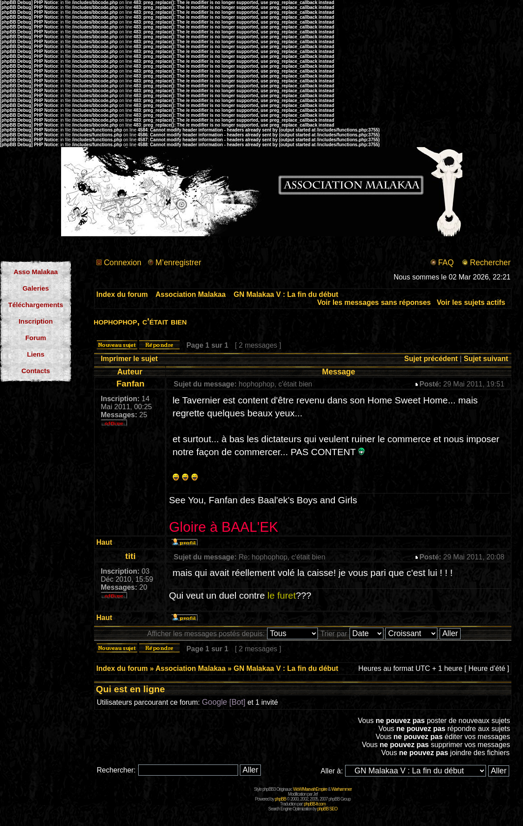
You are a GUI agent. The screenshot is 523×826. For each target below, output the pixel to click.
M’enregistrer (179, 262)
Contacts (35, 370)
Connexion (122, 262)
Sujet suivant (486, 358)
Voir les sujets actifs (471, 302)
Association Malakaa (191, 294)
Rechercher (490, 262)
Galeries (35, 288)
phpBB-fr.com (315, 803)
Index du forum (122, 294)
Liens (35, 354)
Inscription (36, 321)
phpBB (280, 799)
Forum (35, 337)
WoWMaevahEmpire (310, 789)
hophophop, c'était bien (140, 321)
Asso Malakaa (35, 271)
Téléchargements (35, 304)
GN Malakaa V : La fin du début (286, 294)
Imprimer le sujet (129, 358)
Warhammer (341, 789)
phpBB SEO (327, 808)
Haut (104, 542)
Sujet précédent (431, 358)
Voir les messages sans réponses (374, 302)
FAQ (445, 262)
